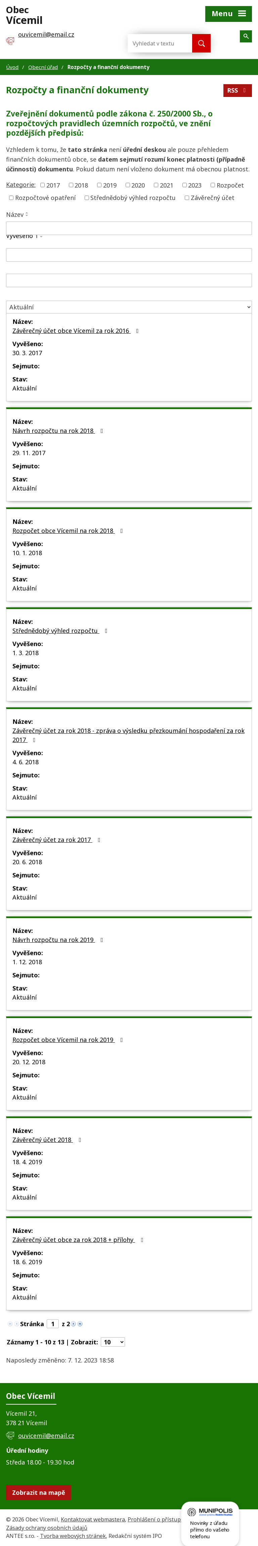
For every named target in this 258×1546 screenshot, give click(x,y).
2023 (195, 185)
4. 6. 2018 (25, 762)
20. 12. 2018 (28, 1062)
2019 (110, 185)
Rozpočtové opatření (45, 198)
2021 (166, 185)
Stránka (32, 1324)
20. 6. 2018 (27, 862)
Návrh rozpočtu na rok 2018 (59, 431)
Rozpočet (230, 185)
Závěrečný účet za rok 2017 (57, 840)
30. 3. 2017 (27, 353)
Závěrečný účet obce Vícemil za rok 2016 (76, 331)
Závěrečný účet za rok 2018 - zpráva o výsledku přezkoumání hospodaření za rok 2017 (128, 735)
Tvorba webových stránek (73, 1536)
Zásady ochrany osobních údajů (46, 1528)
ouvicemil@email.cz (46, 1436)
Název (15, 214)
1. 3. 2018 (25, 653)
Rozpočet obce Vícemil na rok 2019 (69, 1040)
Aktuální (24, 388)
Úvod (12, 67)
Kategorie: (21, 184)
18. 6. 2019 (27, 1262)
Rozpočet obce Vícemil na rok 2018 (69, 531)
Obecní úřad (43, 67)
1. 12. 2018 (27, 962)
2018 (81, 185)
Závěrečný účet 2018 (48, 1140)
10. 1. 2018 (27, 553)
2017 (53, 185)
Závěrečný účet (212, 198)
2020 (138, 185)
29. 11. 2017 (28, 453)
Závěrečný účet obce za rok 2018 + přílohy (79, 1240)
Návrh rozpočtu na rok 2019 (59, 940)
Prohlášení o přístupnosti (161, 1519)
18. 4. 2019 (27, 1162)
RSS (238, 90)
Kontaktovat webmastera (93, 1519)
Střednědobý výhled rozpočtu (133, 198)
